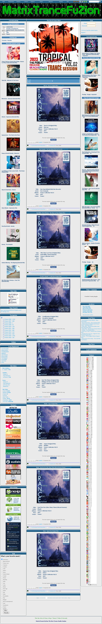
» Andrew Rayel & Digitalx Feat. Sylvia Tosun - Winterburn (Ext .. (90, 324)
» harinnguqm (4, 358)
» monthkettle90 (5, 351)
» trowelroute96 (4, 348)
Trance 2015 (61, 85)
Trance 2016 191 (9, 337)
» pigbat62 (3, 353)
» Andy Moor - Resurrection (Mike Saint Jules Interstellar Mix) (90, 327)
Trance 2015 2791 (10, 335)
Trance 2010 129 (9, 326)
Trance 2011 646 (9, 328)
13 (54, 597)
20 (65, 597)
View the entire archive (88, 314)
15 (57, 597)
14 (56, 597)
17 (60, 597)
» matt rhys (3, 361)
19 (63, 597)
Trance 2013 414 (9, 332)
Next (69, 597)
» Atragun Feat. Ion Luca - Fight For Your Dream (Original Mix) (90, 334)
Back (38, 597)
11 (51, 597)
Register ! (83, 32)
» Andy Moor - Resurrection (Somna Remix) (91, 328)
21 (66, 597)
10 (50, 597)
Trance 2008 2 (9, 323)
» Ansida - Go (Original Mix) (87, 330)
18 (62, 597)
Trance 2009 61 (9, 325)
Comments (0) (52, 145)
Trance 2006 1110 (10, 319)
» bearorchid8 (4, 356)
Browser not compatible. (13, 155)
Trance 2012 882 (9, 330)
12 (53, 597)
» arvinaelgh (4, 359)
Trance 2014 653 (9, 334)
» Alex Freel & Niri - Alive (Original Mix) (90, 322)
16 (59, 597)
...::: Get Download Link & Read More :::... (37, 145)
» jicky (2, 362)
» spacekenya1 (4, 354)
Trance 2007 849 (9, 321)
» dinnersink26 (4, 350)
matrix (5, 369)
